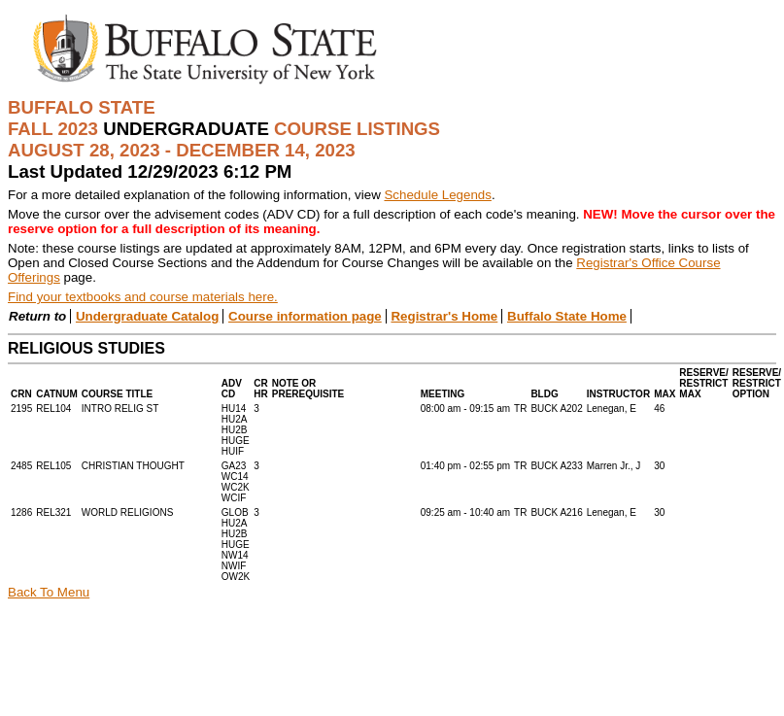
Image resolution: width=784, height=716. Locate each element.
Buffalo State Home (567, 316)
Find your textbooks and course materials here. (143, 297)
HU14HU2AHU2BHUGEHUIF (236, 430)
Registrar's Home (444, 316)
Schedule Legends (437, 195)
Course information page (305, 316)
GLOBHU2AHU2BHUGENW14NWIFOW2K (236, 544)
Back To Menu (48, 592)
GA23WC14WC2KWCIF (236, 481)
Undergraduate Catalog (147, 316)
